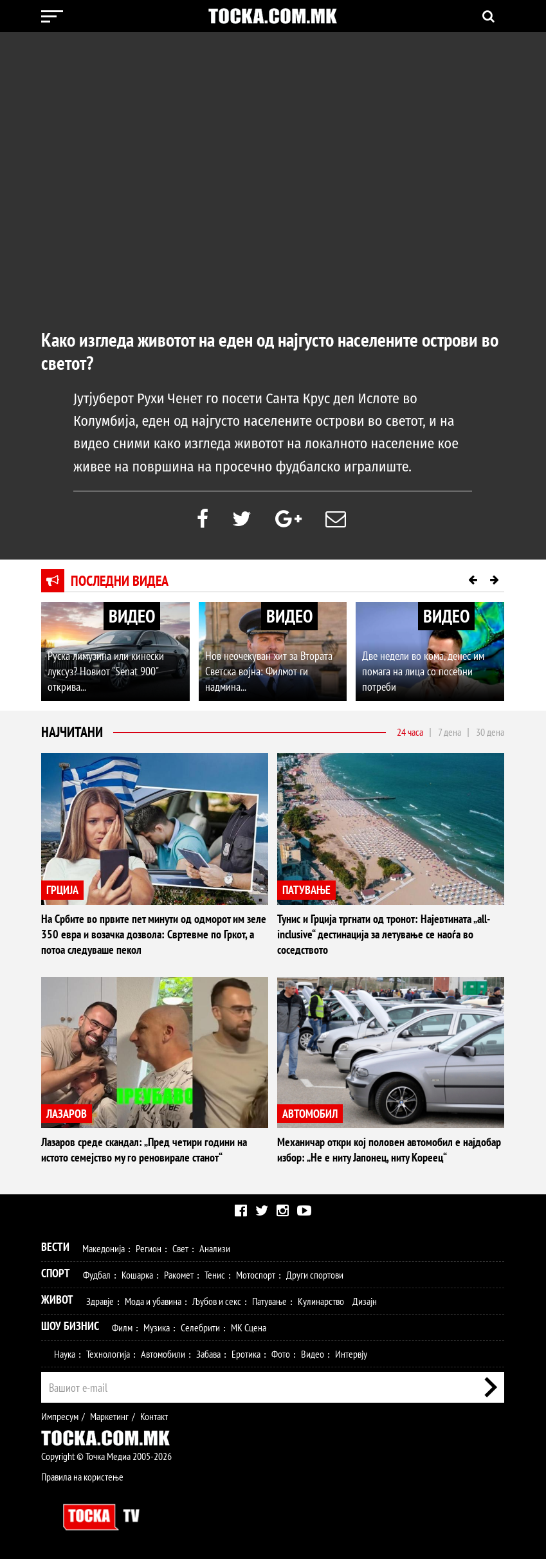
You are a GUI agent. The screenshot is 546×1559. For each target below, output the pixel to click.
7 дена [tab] (449, 731)
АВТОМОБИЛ (310, 1113)
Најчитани (72, 732)
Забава (208, 1353)
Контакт (154, 1416)
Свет (180, 1248)
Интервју (351, 1353)
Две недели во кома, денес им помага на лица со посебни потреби (423, 671)
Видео (312, 1353)
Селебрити (200, 1327)
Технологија (108, 1353)
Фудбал (97, 1274)
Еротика (246, 1353)
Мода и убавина (153, 1301)
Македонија (103, 1248)
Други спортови (314, 1274)
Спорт (55, 1273)
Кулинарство (321, 1301)
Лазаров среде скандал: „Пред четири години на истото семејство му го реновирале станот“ (144, 1150)
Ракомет (179, 1274)
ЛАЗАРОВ (66, 1113)
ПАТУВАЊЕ (306, 889)
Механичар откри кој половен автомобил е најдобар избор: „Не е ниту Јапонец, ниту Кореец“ (389, 1150)
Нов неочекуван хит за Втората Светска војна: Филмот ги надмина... (268, 671)
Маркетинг (109, 1416)
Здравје (100, 1301)
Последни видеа (119, 581)
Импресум (59, 1416)
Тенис (215, 1274)
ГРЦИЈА (62, 889)
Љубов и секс (216, 1301)
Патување (269, 1301)
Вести (55, 1246)
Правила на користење (82, 1476)
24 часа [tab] (410, 731)
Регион (148, 1248)
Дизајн (364, 1301)
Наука (64, 1353)
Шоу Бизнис (70, 1325)
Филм (122, 1327)
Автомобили (163, 1353)
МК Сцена (248, 1327)
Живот (57, 1299)
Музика (156, 1327)
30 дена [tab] (490, 731)
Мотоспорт (255, 1274)
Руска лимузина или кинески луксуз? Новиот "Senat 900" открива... (106, 671)
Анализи (214, 1248)
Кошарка (137, 1274)
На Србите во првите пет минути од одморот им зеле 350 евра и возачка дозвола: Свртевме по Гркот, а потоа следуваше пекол (153, 934)
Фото (280, 1353)
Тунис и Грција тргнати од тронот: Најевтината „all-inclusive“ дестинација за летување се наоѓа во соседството (383, 934)
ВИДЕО (132, 616)
